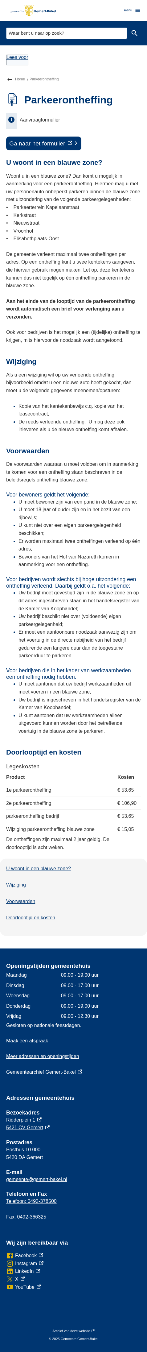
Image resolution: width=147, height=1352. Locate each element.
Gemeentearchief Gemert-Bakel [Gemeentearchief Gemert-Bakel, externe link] (44, 1072)
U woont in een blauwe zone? (38, 868)
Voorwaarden (20, 901)
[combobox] (66, 33)
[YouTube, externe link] (23, 1287)
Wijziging (16, 884)
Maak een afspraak (27, 1040)
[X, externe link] (15, 1279)
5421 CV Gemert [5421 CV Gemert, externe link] (28, 1127)
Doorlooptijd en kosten (30, 917)
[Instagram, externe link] (24, 1264)
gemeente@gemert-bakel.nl (36, 1179)
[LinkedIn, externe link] (23, 1271)
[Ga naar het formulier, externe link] (43, 144)
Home (20, 79)
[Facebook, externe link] (24, 1256)
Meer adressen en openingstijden (42, 1056)
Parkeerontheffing (44, 79)
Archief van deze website (73, 1331)
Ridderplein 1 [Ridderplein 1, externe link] (24, 1119)
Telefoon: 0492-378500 (31, 1201)
